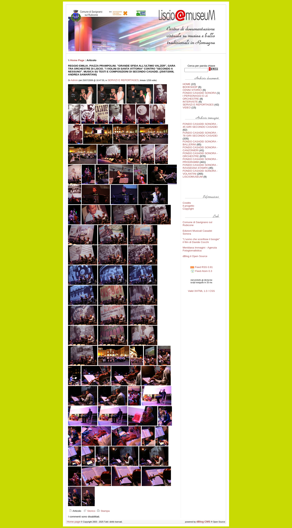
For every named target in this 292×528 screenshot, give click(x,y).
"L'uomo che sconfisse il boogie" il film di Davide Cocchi (201, 241)
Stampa (103, 510)
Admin (74, 80)
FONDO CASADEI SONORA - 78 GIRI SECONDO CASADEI (200, 134)
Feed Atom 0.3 (201, 271)
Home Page (77, 60)
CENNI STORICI (192, 89)
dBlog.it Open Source (195, 256)
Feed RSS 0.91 (201, 267)
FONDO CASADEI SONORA (199, 92)
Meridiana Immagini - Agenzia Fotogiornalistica (200, 249)
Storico (89, 510)
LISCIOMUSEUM (193, 176)
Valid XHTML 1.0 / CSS (201, 290)
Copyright (188, 208)
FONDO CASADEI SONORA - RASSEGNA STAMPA (200, 166)
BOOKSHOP (190, 87)
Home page (73, 521)
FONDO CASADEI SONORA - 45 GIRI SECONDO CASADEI (200, 125)
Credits (187, 202)
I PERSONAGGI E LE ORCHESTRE (195, 97)
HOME (186, 84)
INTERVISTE (190, 101)
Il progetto (188, 205)
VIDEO (187, 107)
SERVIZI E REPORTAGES (123, 80)
